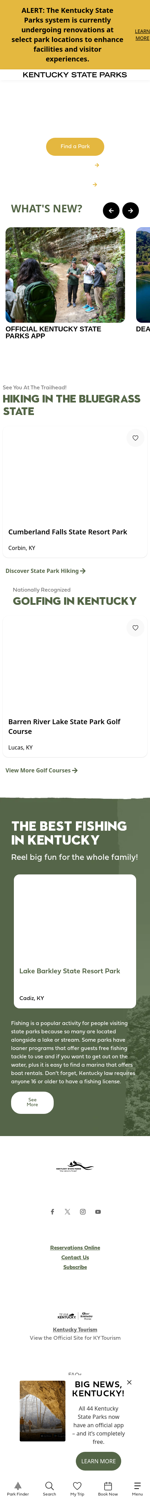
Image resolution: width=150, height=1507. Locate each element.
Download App (75, 185)
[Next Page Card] (130, 210)
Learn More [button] (98, 1461)
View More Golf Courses (42, 770)
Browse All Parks (75, 165)
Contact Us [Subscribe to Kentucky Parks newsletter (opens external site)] (75, 1258)
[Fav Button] (135, 438)
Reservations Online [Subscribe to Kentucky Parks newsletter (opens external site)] (75, 1248)
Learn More (142, 34)
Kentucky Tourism (75, 1330)
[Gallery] (75, 34)
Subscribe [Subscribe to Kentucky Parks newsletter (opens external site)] (75, 1267)
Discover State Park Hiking (46, 571)
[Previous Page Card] (111, 210)
